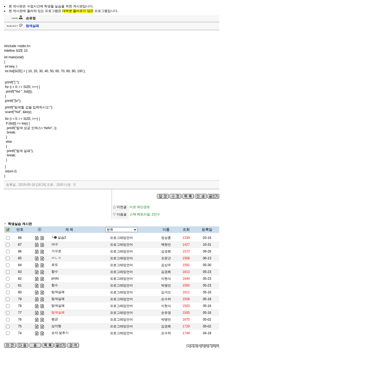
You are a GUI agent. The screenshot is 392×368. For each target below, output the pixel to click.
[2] (192, 346)
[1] (188, 346)
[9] (217, 346)
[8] (213, 346)
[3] (195, 346)
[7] (210, 346)
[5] (202, 346)
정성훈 (166, 238)
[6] (206, 346)
